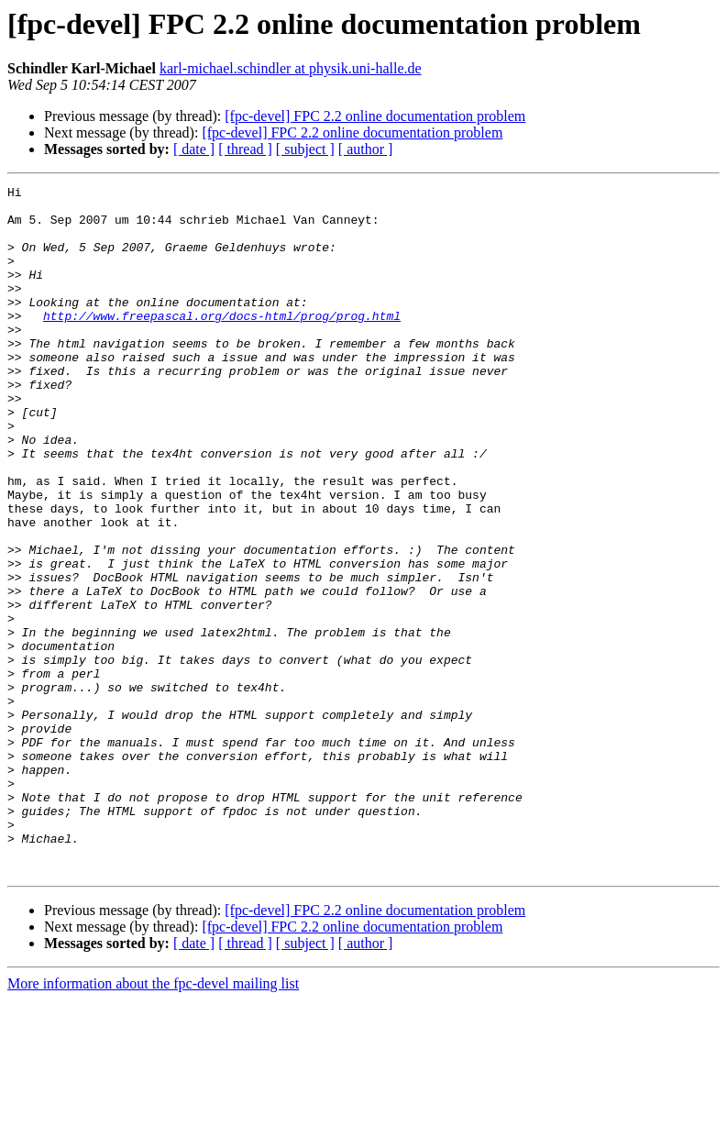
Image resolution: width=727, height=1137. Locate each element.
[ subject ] (305, 149)
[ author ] (365, 149)
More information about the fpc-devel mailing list (153, 1121)
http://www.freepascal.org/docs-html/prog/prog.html (222, 343)
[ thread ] (245, 149)
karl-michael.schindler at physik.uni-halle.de (291, 68)
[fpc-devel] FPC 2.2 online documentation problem (375, 116)
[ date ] (194, 149)
